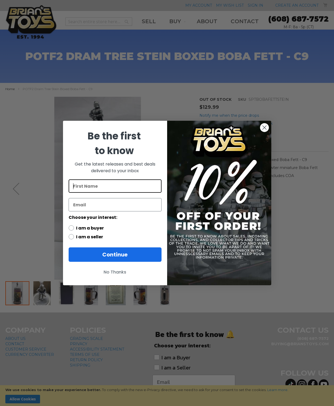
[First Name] (115, 186)
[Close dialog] (264, 127)
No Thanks (115, 272)
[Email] (115, 204)
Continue (115, 254)
